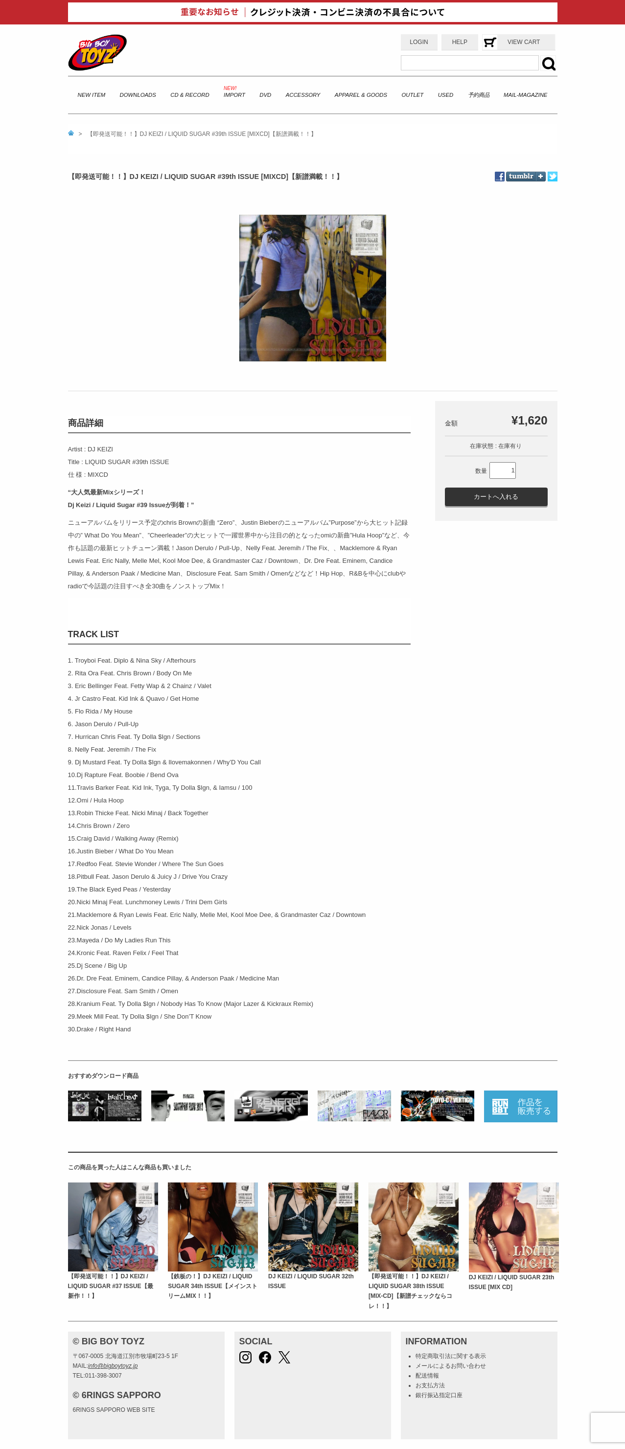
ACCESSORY (303, 95)
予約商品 (478, 95)
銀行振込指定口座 (439, 1395)
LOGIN (419, 42)
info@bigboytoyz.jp (113, 1365)
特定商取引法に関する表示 (451, 1356)
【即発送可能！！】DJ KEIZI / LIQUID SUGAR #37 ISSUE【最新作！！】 (110, 1286)
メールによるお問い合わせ (451, 1365)
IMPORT (234, 95)
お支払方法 (430, 1385)
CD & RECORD (189, 95)
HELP (459, 42)
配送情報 (427, 1375)
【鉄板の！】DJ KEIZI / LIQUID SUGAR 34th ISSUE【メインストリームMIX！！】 (212, 1286)
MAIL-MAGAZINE (525, 95)
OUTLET (413, 95)
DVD (265, 95)
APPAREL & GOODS (361, 95)
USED (445, 95)
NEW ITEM (92, 95)
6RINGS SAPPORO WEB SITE (114, 1409)
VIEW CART (524, 42)
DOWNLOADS (138, 95)
